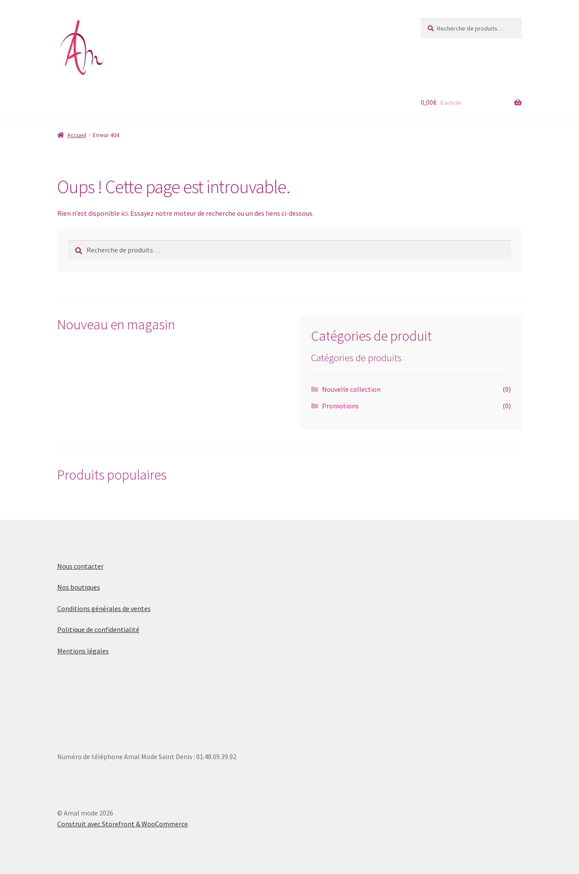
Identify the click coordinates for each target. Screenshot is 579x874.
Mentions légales (83, 650)
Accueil (76, 135)
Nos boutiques (78, 587)
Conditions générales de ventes (104, 608)
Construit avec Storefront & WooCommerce (122, 823)
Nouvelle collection (351, 389)
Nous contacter (80, 566)
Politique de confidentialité (98, 629)
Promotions (340, 405)
